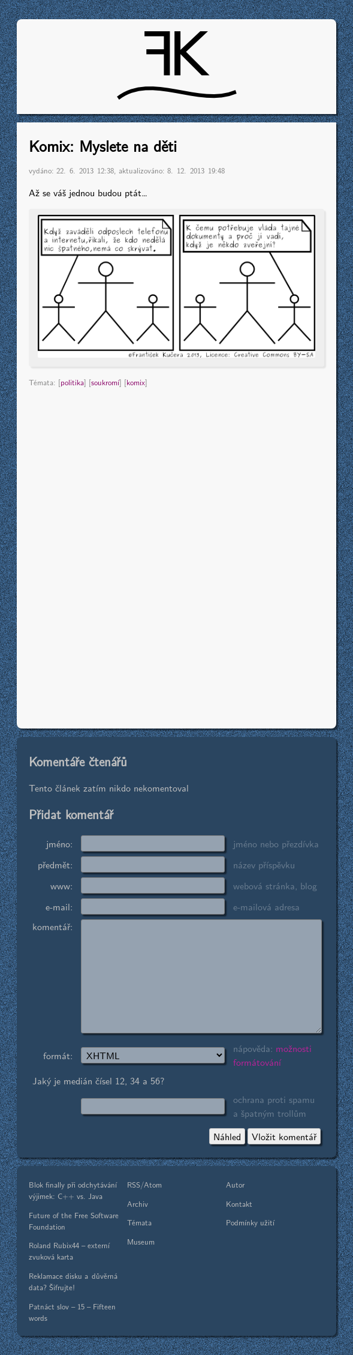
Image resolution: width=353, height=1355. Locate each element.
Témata (139, 1222)
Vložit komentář (284, 1136)
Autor (235, 1184)
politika (72, 382)
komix (135, 382)
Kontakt (239, 1203)
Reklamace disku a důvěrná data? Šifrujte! (73, 1281)
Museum (141, 1241)
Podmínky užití (250, 1222)
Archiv (137, 1203)
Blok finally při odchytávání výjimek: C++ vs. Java (73, 1190)
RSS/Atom (144, 1184)
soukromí (105, 382)
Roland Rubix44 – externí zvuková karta (69, 1250)
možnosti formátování (272, 1055)
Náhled (227, 1136)
